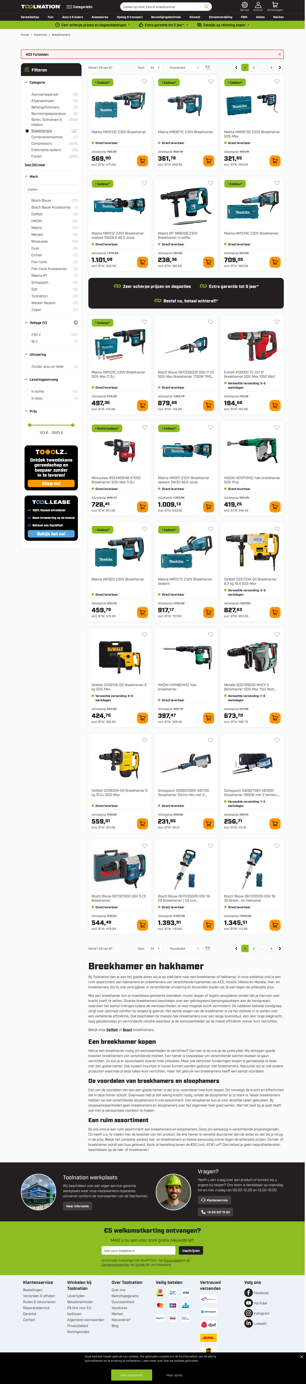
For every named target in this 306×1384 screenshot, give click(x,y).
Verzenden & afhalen (39, 1296)
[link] (236, 67)
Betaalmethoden (80, 1301)
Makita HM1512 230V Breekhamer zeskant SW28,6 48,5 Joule (118, 235)
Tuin (50, 17)
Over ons (118, 1290)
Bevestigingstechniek (166, 17)
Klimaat (194, 17)
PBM (244, 17)
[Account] (258, 6)
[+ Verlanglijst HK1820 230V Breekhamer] (144, 529)
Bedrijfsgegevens (125, 1296)
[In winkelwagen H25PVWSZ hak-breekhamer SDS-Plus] (275, 506)
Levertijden (76, 1296)
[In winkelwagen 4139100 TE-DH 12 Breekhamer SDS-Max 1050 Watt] (275, 405)
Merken (278, 17)
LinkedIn (260, 1323)
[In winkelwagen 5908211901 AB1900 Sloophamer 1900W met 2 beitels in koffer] (275, 823)
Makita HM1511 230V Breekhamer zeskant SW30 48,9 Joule (184, 479)
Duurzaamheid (123, 1301)
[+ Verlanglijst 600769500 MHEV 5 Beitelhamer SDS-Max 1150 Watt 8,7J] (277, 634)
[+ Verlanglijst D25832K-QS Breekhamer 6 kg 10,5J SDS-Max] (144, 740)
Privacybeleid (173, 1260)
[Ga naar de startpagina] (41, 6)
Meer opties (174, 1375)
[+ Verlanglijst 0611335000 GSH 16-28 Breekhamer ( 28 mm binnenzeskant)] (210, 846)
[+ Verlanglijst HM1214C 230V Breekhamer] (277, 183)
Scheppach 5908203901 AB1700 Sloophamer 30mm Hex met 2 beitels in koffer (183, 794)
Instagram (262, 1313)
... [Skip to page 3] (263, 67)
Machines (40, 34)
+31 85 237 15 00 (215, 1212)
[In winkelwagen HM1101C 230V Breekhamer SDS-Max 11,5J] (142, 405)
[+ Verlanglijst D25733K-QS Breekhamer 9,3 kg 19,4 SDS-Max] (277, 529)
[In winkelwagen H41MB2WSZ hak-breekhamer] (208, 718)
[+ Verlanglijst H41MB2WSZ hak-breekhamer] (210, 634)
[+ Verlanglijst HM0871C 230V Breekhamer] (210, 81)
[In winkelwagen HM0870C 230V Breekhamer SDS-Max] (275, 160)
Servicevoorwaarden (115, 1264)
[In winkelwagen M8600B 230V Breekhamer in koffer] (208, 262)
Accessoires (100, 17)
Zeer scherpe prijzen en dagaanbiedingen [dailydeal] (93, 25)
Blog (115, 1325)
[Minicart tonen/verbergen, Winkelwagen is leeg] (275, 6)
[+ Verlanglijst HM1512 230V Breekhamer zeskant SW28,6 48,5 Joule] (144, 183)
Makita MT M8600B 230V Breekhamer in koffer (178, 235)
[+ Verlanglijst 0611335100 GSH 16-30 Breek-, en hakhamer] (277, 846)
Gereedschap (30, 17)
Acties (260, 17)
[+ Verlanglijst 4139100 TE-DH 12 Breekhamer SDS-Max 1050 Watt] (277, 322)
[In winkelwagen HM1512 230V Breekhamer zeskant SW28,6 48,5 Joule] (142, 262)
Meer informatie (77, 1206)
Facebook (261, 1293)
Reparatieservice (36, 1307)
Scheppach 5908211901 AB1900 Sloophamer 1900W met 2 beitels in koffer (252, 794)
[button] (51, 69)
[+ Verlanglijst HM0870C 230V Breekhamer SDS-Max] (277, 81)
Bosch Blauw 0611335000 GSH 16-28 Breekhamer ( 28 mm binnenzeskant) (184, 900)
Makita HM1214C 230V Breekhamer (251, 233)
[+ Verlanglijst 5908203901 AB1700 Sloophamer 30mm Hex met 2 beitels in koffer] (210, 740)
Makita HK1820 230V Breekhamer (118, 579)
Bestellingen (32, 1290)
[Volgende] (280, 67)
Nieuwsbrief (121, 1319)
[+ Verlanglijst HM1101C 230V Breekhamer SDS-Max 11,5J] (144, 322)
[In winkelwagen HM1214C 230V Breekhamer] (275, 262)
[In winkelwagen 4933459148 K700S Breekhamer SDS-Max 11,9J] (142, 506)
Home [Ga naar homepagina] (25, 34)
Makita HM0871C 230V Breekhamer (185, 132)
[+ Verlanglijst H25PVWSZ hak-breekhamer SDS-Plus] (277, 427)
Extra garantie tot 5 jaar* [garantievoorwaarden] (164, 25)
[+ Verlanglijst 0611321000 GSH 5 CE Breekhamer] (144, 846)
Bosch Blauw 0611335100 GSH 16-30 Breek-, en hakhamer (250, 898)
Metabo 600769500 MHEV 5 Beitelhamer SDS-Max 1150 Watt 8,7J (249, 689)
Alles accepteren (132, 1375)
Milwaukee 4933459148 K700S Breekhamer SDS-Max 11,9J (116, 479)
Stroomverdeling (220, 17)
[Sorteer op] (184, 67)
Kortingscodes (78, 1331)
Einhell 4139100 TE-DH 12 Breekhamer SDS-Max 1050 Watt (249, 374)
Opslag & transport (130, 17)
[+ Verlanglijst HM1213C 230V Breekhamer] (144, 81)
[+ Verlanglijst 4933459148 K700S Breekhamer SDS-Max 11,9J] (144, 427)
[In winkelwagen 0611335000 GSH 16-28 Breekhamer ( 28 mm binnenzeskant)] (208, 925)
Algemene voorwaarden (85, 1319)
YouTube (260, 1303)
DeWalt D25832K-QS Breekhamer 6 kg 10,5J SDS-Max (119, 792)
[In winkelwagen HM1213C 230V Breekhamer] (142, 160)
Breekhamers (61, 34)
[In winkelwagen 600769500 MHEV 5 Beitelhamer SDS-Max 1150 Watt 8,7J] (275, 718)
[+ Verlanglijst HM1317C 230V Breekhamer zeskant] (210, 529)
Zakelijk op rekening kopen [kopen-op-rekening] (224, 25)
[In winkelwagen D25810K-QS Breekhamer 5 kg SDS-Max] (142, 718)
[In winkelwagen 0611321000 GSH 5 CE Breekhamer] (142, 925)
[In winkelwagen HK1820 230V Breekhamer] (142, 612)
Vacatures (119, 1307)
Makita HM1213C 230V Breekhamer (119, 132)
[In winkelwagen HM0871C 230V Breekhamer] (208, 160)
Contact (29, 1319)
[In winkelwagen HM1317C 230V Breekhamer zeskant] (208, 612)
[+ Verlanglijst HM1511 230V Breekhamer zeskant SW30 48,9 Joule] (210, 427)
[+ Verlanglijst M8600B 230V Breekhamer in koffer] (210, 183)
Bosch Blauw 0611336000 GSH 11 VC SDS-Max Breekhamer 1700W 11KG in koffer (186, 376)
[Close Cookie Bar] (301, 1356)
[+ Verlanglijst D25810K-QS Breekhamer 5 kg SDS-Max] (144, 634)
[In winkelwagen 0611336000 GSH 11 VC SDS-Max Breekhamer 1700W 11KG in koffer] (208, 405)
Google (140, 1264)
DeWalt (112, 1029)
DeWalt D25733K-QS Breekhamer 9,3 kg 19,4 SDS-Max (250, 581)
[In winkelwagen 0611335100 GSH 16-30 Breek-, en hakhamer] (275, 925)
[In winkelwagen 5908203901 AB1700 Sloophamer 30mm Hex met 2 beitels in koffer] (208, 823)
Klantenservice (214, 1200)
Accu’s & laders (72, 17)
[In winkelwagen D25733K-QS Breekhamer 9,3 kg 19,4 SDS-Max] (275, 612)
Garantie (29, 1313)
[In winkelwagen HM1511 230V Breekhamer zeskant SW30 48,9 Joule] (208, 506)
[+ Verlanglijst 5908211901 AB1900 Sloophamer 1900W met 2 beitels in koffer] (277, 740)
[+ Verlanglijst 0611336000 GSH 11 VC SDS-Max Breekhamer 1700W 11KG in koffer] (210, 322)
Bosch (127, 1029)
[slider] (29, 425)
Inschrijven (191, 1250)
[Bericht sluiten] (280, 54)
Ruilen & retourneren (39, 1301)
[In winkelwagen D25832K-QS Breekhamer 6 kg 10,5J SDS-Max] (142, 823)
